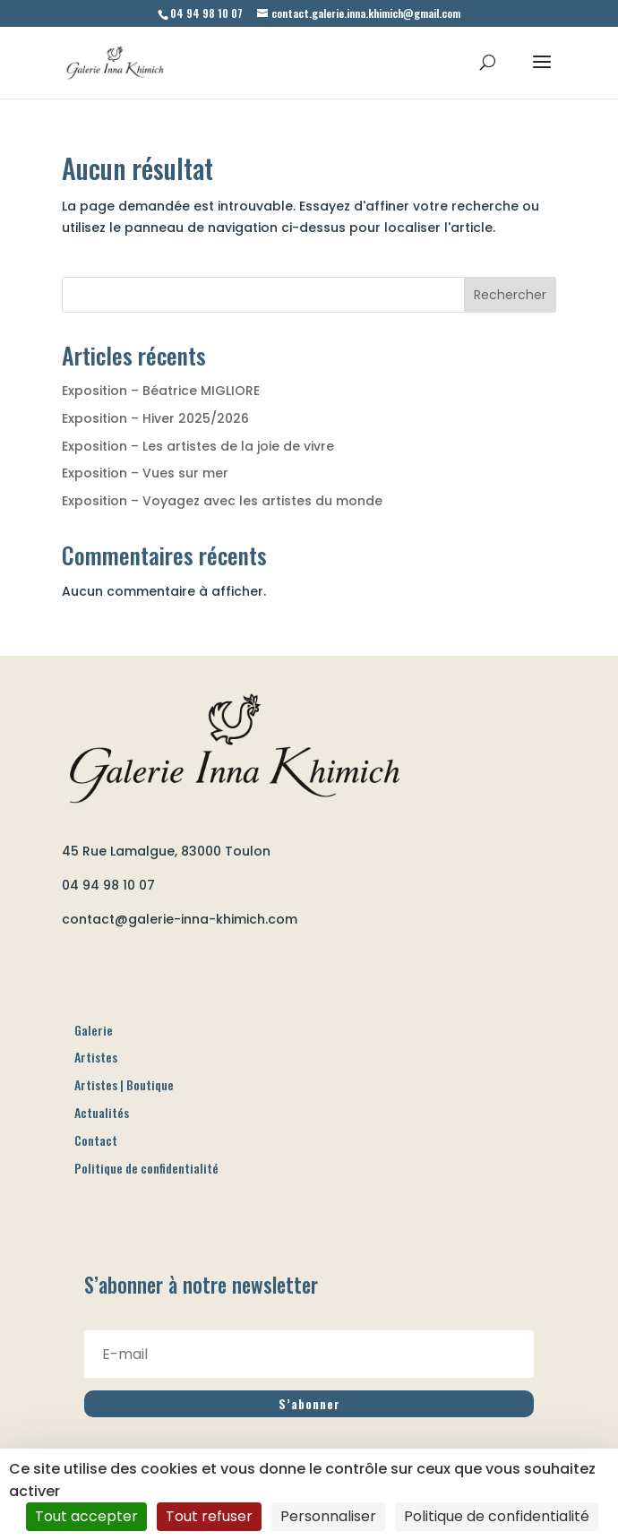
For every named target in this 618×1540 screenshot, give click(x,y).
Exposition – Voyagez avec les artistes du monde (222, 501)
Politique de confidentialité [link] (496, 1516)
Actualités (101, 1112)
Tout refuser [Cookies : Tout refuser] (209, 1516)
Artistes (95, 1056)
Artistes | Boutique (124, 1084)
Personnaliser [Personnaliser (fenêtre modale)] (328, 1516)
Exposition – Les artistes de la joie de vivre (198, 446)
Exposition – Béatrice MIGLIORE (161, 391)
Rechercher (510, 295)
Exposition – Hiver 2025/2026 (155, 418)
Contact (95, 1140)
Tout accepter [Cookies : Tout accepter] (86, 1516)
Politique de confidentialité (146, 1167)
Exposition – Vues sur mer (145, 473)
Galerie (93, 1029)
